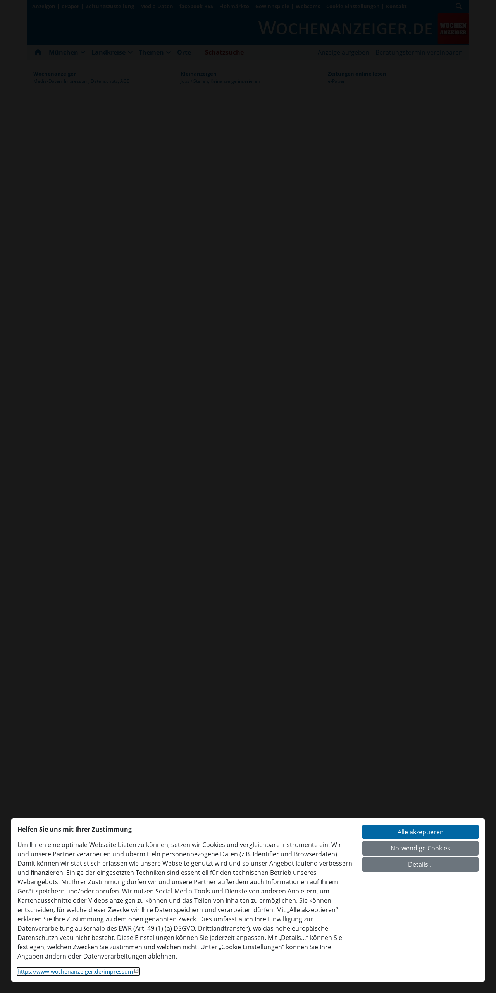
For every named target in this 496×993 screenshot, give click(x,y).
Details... (420, 864)
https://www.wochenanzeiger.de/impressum (75, 971)
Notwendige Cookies (420, 848)
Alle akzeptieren (421, 832)
